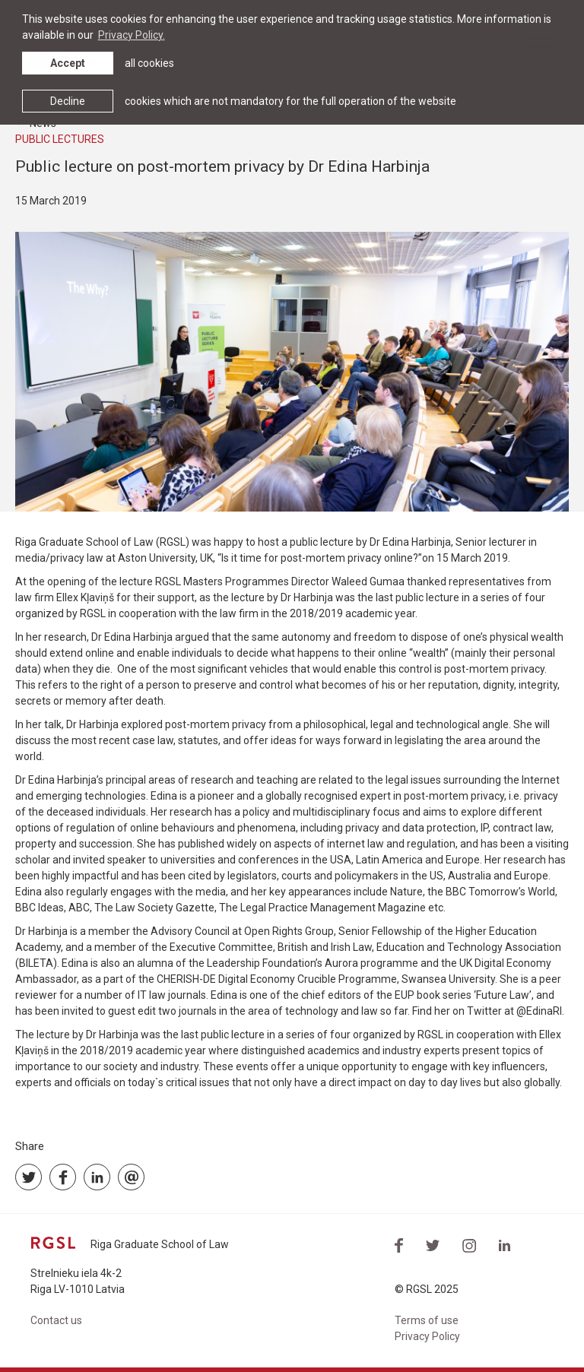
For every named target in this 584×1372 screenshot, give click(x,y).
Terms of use (427, 1320)
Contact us (56, 1320)
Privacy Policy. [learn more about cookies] (131, 35)
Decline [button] (67, 101)
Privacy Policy (427, 1336)
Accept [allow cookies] (67, 63)
